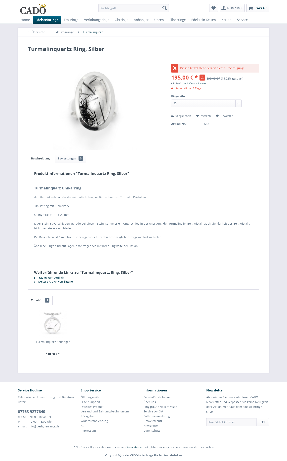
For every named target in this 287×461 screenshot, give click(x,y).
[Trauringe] (71, 20)
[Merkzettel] (213, 8)
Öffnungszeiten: (91, 397)
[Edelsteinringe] (47, 20)
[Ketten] (226, 20)
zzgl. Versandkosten (195, 83)
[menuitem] (133, 10)
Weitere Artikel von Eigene (53, 281)
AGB (83, 426)
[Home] (25, 20)
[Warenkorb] (257, 8)
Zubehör (40, 300)
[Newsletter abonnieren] (262, 422)
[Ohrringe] (121, 20)
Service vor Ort (153, 411)
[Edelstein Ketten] (204, 20)
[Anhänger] (141, 20)
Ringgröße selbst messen (160, 407)
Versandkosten (135, 447)
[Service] (242, 20)
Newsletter (151, 426)
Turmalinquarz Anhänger (53, 342)
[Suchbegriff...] (133, 8)
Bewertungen (70, 158)
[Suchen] (164, 8)
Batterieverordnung (157, 416)
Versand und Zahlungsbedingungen (105, 411)
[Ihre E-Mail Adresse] (231, 422)
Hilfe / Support (90, 402)
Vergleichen (181, 116)
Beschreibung (40, 158)
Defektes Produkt (92, 407)
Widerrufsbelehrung (94, 421)
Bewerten (224, 116)
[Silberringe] (178, 20)
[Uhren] (159, 20)
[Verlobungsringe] (96, 20)
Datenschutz (152, 430)
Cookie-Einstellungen (158, 397)
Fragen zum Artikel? (49, 278)
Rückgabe (87, 416)
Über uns (150, 402)
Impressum (88, 430)
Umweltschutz (153, 421)
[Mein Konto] (232, 8)
